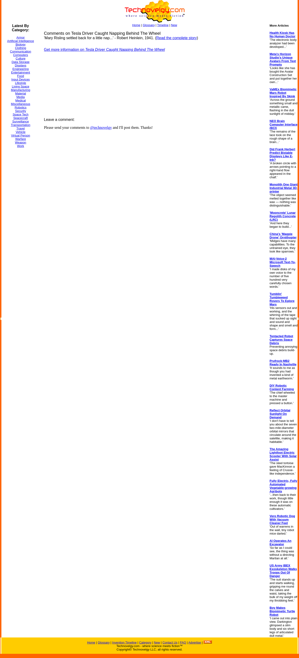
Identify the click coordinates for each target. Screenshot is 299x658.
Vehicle (20, 132)
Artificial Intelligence (20, 41)
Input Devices (20, 79)
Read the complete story (176, 38)
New (174, 25)
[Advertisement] (20, 221)
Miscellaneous (20, 104)
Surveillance (20, 121)
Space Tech (20, 114)
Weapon (20, 142)
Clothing (20, 48)
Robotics (21, 107)
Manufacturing (20, 90)
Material (20, 93)
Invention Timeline (124, 642)
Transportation (20, 125)
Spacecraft (20, 118)
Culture (20, 58)
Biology (21, 44)
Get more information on (104, 50)
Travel (20, 128)
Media (20, 97)
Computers (20, 55)
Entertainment (20, 72)
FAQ (183, 642)
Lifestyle (20, 83)
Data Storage (21, 62)
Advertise (194, 642)
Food (20, 76)
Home (136, 25)
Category (145, 642)
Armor (20, 37)
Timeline (163, 25)
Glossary (149, 25)
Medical (20, 100)
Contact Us (169, 642)
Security (20, 111)
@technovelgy (101, 128)
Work (20, 146)
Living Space (20, 86)
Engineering (20, 69)
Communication (20, 51)
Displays (20, 65)
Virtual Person (20, 135)
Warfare (20, 139)
